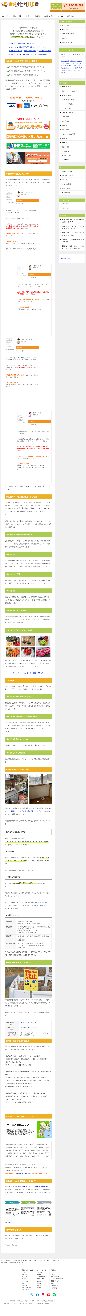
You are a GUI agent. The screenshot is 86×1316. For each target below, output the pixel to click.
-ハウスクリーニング (41, 1280)
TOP (33, 1260)
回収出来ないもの (69, 192)
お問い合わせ (71, 16)
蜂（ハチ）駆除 (66, 95)
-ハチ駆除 (39, 1283)
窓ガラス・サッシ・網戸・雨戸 (73, 68)
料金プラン (60, 16)
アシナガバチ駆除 (69, 99)
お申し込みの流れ (28, 54)
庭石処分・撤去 (66, 87)
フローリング (65, 61)
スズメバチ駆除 (68, 104)
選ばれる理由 (17, 16)
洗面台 (69, 65)
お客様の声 (28, 16)
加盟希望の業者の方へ (67, 259)
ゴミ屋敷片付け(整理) (68, 34)
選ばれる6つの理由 (15, 51)
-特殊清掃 (39, 1281)
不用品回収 (65, 29)
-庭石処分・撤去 (40, 1278)
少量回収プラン (14, 811)
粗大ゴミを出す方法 (67, 208)
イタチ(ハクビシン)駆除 (68, 134)
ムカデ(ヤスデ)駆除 (67, 112)
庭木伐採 (64, 138)
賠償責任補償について (26, 1287)
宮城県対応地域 (14, 54)
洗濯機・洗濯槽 (65, 70)
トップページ (24, 1272)
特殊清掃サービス (67, 42)
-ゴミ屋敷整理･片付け (41, 1276)
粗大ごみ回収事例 (45, 51)
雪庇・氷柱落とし (69, 155)
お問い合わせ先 (41, 54)
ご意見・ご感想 (48, 16)
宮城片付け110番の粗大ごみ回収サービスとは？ (25, 43)
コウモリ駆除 (65, 129)
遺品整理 (64, 38)
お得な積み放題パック (39, 905)
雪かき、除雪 (65, 147)
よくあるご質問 (66, 184)
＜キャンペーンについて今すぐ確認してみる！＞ (28, 673)
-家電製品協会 (54, 1287)
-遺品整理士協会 (54, 1288)
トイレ (75, 65)
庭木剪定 (64, 142)
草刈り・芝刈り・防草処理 (69, 91)
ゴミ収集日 (65, 204)
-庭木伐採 (39, 1285)
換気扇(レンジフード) (72, 63)
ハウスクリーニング (69, 54)
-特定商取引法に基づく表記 (57, 1278)
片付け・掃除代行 (67, 25)
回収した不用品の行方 (68, 188)
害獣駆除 (64, 125)
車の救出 (66, 160)
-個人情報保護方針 (55, 1276)
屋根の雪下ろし (68, 151)
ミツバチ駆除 (67, 108)
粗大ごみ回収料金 (30, 51)
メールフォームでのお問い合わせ (67, 10)
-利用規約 (53, 1274)
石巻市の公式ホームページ (28, 1027)
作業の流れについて (67, 175)
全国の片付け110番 (23, 1173)
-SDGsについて (54, 1285)
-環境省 (52, 1283)
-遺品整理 (39, 1274)
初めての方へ (6, 16)
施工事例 (37, 16)
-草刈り (38, 1289)
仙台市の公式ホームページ (28, 1022)
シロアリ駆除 (65, 117)
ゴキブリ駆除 (65, 121)
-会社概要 (53, 1272)
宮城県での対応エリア (68, 171)
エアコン (72, 61)
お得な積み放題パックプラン (33, 811)
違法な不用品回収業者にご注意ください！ (33, 47)
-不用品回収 (39, 1272)
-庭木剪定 (39, 1287)
